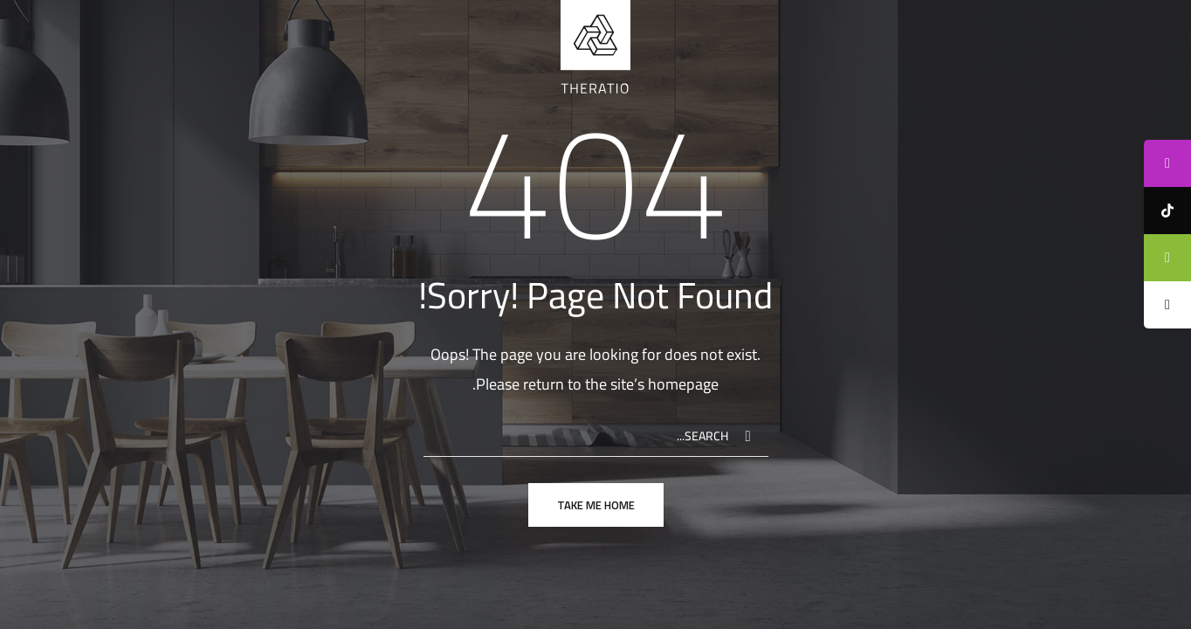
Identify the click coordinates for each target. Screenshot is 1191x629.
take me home (596, 505)
